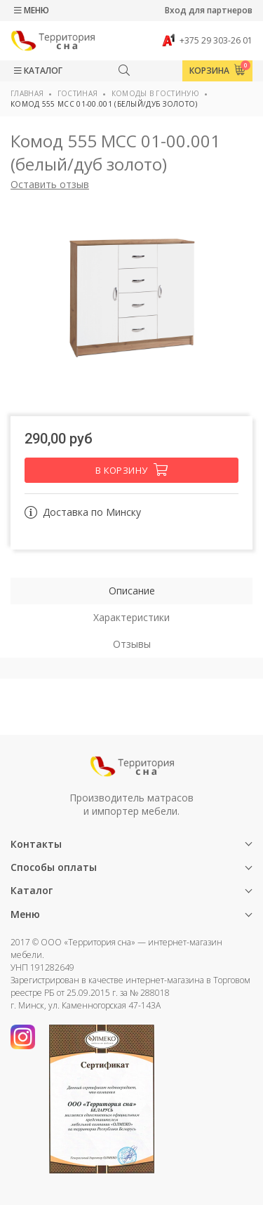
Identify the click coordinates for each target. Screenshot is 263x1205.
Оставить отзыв (50, 184)
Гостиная (77, 93)
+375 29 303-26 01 (207, 40)
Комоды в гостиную (155, 93)
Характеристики (131, 617)
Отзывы (132, 644)
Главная (27, 93)
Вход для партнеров (208, 10)
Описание (132, 590)
